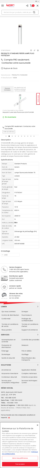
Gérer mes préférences (20, 458)
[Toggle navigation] (2, 6)
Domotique (6, 354)
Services (20, 335)
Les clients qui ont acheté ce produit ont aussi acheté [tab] (20, 89)
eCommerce (6, 370)
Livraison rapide (15, 286)
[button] (6, 136)
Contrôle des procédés (30, 340)
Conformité (6, 319)
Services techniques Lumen (29, 381)
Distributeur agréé (16, 276)
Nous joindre (7, 330)
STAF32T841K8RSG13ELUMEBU (13, 110)
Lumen (20, 306)
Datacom (25, 345)
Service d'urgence (15, 267)
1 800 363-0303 (22, 405)
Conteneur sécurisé (9, 377)
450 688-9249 (10, 398)
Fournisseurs (27, 315)
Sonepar (25, 311)
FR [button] (36, 1)
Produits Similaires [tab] (7, 89)
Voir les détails (8, 132)
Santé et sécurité (8, 358)
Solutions (20, 365)
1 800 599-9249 (16, 400)
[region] (20, 445)
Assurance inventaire (10, 373)
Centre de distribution (10, 315)
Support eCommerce (30, 330)
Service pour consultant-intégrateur (10, 381)
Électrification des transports (28, 359)
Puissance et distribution (6, 346)
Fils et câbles (27, 351)
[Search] (20, 12)
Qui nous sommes (9, 311)
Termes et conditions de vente (10, 325)
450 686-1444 (12, 403)
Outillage (25, 354)
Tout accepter (20, 464)
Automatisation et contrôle (8, 341)
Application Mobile (29, 370)
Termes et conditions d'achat (30, 325)
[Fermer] (37, 425)
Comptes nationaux (29, 373)
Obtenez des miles (16, 294)
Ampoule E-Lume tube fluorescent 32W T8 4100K (18, 112)
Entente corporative (29, 377)
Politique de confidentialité (27, 320)
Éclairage (5, 351)
